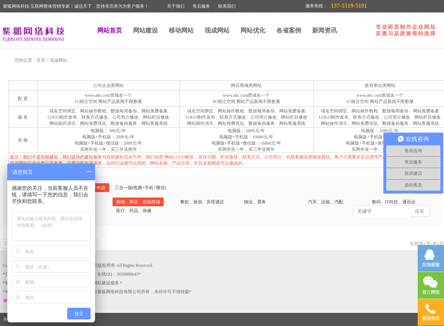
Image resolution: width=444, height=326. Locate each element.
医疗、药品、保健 (133, 210)
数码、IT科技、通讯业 (393, 201)
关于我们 (176, 6)
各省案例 (288, 30)
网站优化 (252, 30)
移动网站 (181, 30)
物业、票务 (255, 201)
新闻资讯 (324, 30)
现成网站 (217, 30)
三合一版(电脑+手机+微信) (141, 187)
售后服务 (201, 6)
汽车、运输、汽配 (325, 201)
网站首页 (109, 30)
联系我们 (227, 6)
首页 (41, 60)
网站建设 (145, 30)
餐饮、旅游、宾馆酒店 (202, 201)
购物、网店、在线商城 (138, 201)
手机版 (99, 187)
